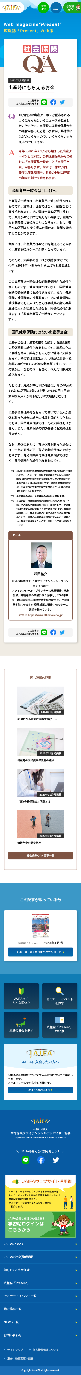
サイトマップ (15, 1349)
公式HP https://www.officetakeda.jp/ (41, 615)
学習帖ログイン (73, 7)
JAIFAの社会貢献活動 (18, 1257)
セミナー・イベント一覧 (20, 1296)
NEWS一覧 (11, 1322)
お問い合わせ (13, 1335)
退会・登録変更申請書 (20, 1358)
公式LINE (43, 7)
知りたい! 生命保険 (17, 1270)
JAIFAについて (14, 1243)
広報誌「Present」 (17, 1283)
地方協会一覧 (13, 1309)
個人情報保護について (46, 1349)
